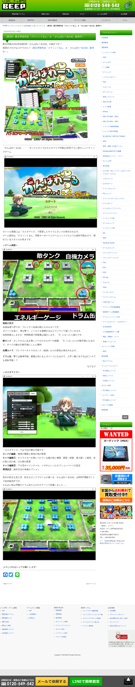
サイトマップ (114, 622)
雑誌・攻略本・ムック (111, 337)
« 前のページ (7, 584)
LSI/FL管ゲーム (108, 302)
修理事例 (105, 43)
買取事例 (105, 47)
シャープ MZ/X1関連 (110, 131)
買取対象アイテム (18, 14)
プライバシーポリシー (117, 614)
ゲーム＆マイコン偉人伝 (91, 622)
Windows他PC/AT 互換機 (112, 151)
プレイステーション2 (110, 258)
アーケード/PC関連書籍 (111, 307)
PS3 (104, 263)
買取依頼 (65, 14)
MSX (104, 141)
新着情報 (105, 410)
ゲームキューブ (108, 223)
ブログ (82, 14)
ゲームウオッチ (108, 248)
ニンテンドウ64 (108, 218)
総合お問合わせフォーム (118, 626)
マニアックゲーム (109, 297)
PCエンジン (107, 193)
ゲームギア (107, 62)
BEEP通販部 (52, 20)
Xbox (105, 287)
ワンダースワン (108, 292)
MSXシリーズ (108, 376)
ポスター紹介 (106, 385)
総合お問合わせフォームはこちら (112, 543)
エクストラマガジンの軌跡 (92, 618)
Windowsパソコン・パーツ (112, 156)
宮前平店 (30, 20)
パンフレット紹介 (108, 395)
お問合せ (32, 618)
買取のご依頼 (6, 625)
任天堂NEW (107, 327)
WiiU (104, 238)
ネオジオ (106, 282)
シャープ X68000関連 (111, 126)
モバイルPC (107, 161)
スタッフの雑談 (107, 405)
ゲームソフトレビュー (110, 366)
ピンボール (106, 20)
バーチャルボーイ (109, 77)
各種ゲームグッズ (109, 342)
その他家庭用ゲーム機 (111, 332)
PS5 (104, 82)
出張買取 (105, 38)
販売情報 (105, 356)
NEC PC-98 (107, 102)
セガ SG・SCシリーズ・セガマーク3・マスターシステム (117, 172)
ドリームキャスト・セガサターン (115, 322)
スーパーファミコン (110, 213)
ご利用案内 (32, 614)
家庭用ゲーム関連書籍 (111, 312)
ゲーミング (107, 72)
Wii (104, 233)
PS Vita (105, 277)
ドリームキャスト (109, 188)
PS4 (104, 268)
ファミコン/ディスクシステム (113, 198)
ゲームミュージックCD (111, 317)
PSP (104, 272)
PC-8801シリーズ (109, 371)
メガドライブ (108, 179)
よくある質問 (102, 14)
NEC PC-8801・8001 (110, 116)
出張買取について (8, 633)
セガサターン (108, 184)
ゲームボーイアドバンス (112, 208)
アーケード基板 (80, 20)
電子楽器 (106, 166)
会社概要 (124, 14)
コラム (124, 20)
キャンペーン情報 (108, 346)
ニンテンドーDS (109, 228)
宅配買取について (8, 629)
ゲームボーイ (108, 203)
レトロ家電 (107, 107)
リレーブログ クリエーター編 (92, 614)
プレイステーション (110, 253)
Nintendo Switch (109, 243)
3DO (104, 57)
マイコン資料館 (88, 626)
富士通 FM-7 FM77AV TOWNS (114, 136)
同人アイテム (108, 361)
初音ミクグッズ (108, 97)
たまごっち (107, 87)
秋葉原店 (12, 20)
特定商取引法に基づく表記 (119, 618)
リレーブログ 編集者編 (90, 610)
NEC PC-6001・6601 (110, 121)
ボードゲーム (108, 92)
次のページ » (91, 584)
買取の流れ (45, 14)
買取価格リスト (7, 618)
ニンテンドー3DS (109, 52)
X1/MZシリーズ (108, 381)
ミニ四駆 (106, 67)
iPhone (105, 112)
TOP (3, 610)
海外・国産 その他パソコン (113, 146)
